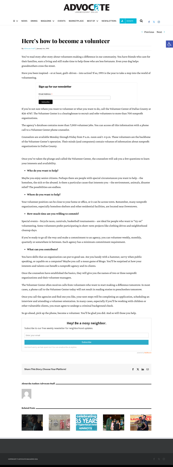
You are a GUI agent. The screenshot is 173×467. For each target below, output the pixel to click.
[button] (169, 44)
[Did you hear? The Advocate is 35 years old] (86, 416)
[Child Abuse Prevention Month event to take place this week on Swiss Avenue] (59, 416)
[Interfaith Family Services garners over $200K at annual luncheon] (113, 416)
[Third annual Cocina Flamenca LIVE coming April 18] (140, 416)
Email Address (45, 94)
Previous (149, 32)
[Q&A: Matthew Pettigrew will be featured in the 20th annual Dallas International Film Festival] (32, 416)
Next (159, 32)
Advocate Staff (29, 48)
